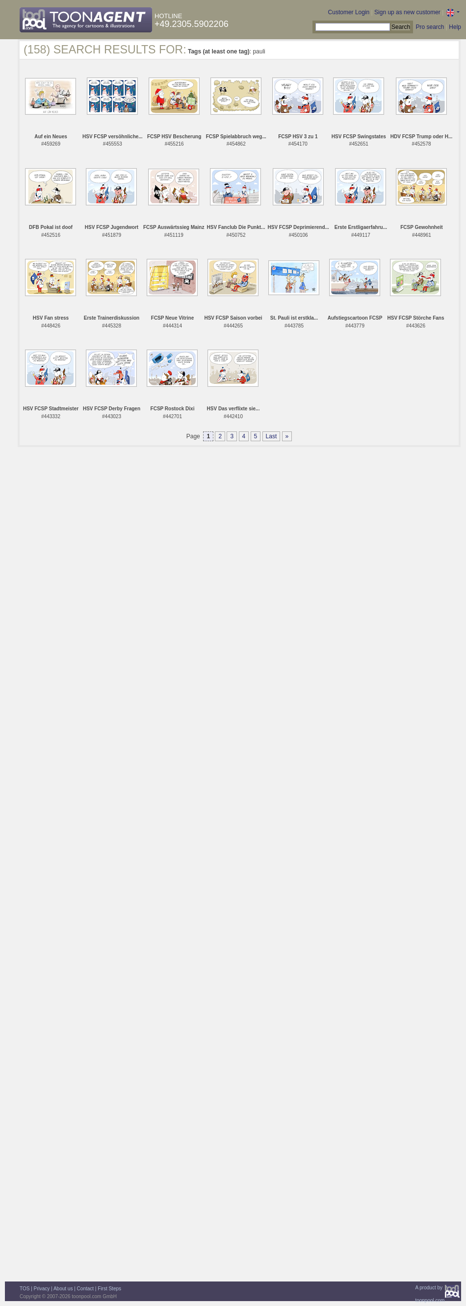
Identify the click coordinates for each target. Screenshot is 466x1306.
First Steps (109, 1288)
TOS (24, 1288)
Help (455, 27)
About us (63, 1288)
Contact (85, 1288)
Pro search (429, 27)
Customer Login (349, 12)
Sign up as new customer (407, 12)
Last (271, 436)
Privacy (42, 1288)
